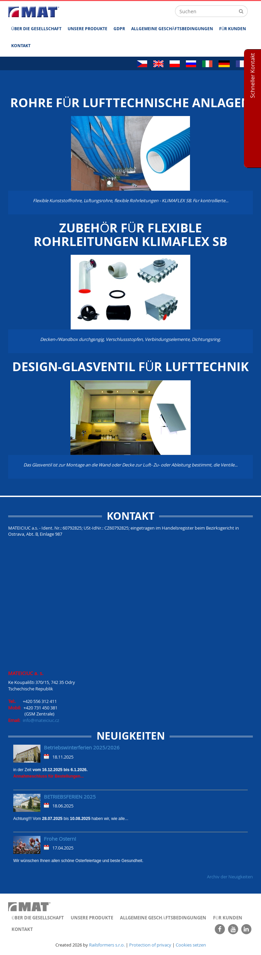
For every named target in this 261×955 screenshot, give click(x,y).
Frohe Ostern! (60, 838)
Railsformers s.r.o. (107, 945)
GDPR (119, 29)
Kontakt (21, 46)
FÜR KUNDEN (232, 29)
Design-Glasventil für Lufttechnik (130, 367)
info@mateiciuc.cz (41, 720)
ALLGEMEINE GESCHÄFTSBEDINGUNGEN (172, 29)
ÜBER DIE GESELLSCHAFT (36, 29)
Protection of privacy (150, 945)
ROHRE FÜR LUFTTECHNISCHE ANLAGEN (130, 103)
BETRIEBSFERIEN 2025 (70, 796)
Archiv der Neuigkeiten (230, 877)
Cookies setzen (191, 945)
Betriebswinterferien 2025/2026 (82, 747)
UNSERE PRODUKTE (87, 29)
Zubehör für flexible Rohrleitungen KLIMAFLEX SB (130, 234)
